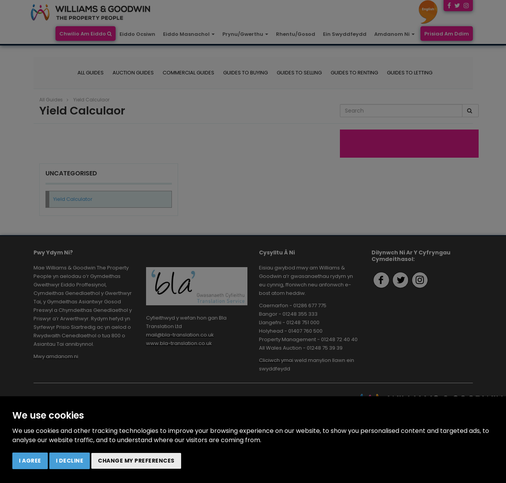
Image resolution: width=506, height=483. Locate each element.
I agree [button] (30, 460)
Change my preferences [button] (136, 460)
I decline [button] (70, 460)
